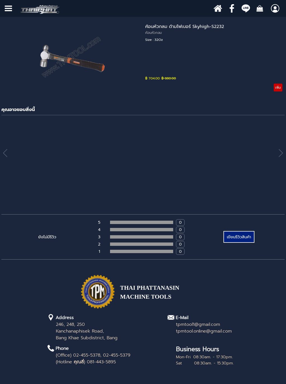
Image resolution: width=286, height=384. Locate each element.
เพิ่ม (278, 87)
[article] (143, 57)
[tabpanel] (160, 295)
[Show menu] (8, 8)
